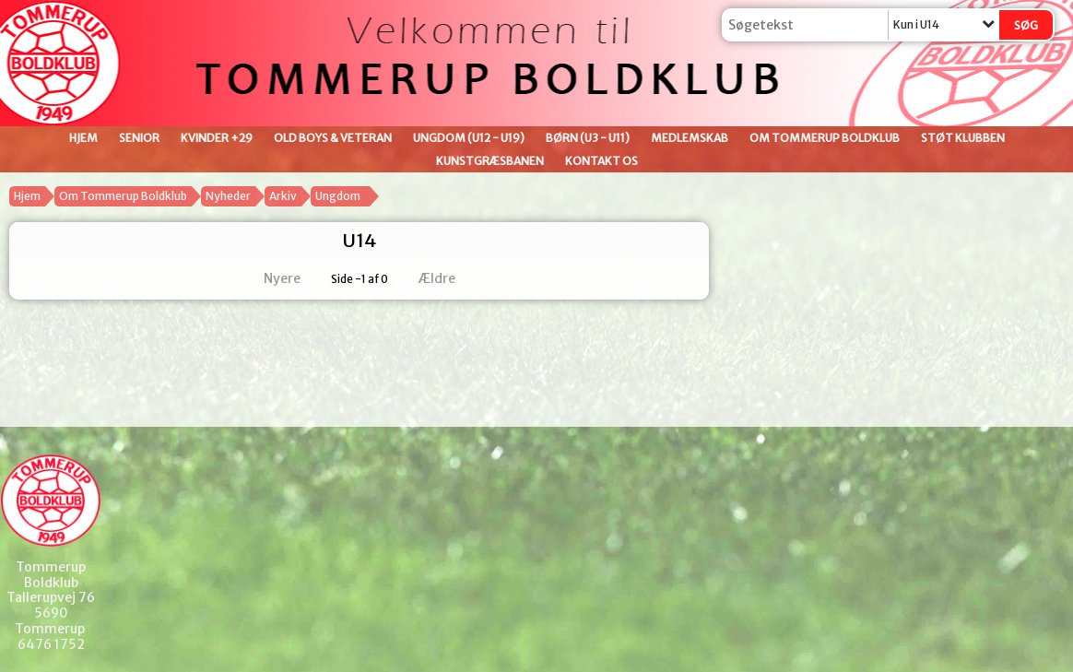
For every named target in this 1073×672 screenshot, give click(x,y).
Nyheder (228, 196)
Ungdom (337, 196)
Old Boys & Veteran (333, 138)
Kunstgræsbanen (490, 161)
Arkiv (283, 196)
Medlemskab (689, 138)
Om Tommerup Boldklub (824, 138)
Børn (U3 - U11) (588, 138)
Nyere (271, 278)
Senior (139, 138)
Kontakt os (601, 161)
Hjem (83, 138)
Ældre (449, 278)
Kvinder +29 (217, 138)
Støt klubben (963, 138)
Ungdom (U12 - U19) (469, 138)
